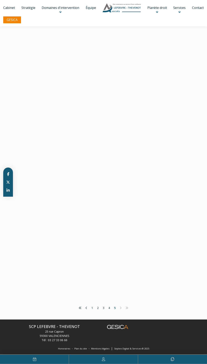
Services (179, 7)
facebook (8, 174)
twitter (8, 182)
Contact (198, 7)
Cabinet (9, 7)
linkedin (8, 190)
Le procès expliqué (172, 359)
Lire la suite (98, 106)
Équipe (91, 7)
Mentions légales (100, 348)
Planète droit (157, 7)
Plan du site (80, 348)
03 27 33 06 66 (57, 340)
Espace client (103, 359)
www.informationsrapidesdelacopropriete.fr (125, 71)
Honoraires (64, 348)
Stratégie (28, 7)
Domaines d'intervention (60, 7)
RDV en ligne (34, 359)
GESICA (12, 20)
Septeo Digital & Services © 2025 (131, 348)
